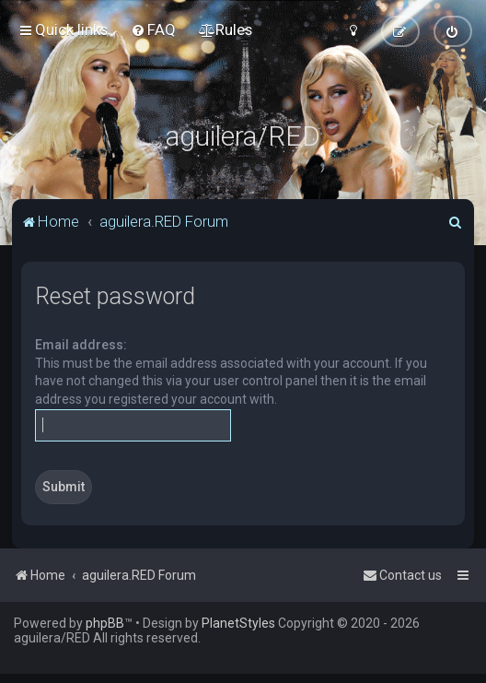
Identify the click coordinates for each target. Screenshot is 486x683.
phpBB (105, 623)
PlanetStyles (238, 623)
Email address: (81, 344)
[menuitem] (153, 29)
